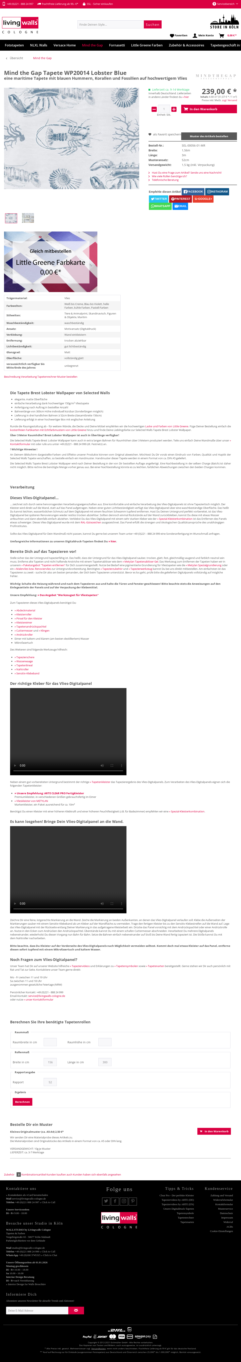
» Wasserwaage (24, 661)
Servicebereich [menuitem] (224, 4)
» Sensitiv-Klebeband (27, 673)
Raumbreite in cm (25, 1042)
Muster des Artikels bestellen (209, 136)
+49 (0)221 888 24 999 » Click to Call (35, 1251)
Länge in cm (75, 1062)
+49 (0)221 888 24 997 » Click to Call (35, 1202)
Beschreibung (12, 376)
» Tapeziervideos (80, 966)
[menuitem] (119, 24)
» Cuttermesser (24, 630)
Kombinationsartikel (33, 1174)
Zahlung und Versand (221, 1195)
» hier (185, 97)
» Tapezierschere (24, 657)
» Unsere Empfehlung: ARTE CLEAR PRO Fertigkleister (49, 793)
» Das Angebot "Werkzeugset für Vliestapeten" (68, 595)
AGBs (229, 1226)
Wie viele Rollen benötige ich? (167, 176)
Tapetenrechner (47, 376)
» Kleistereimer (23, 622)
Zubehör (12, 1174)
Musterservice (225, 1208)
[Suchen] (153, 24)
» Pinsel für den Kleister (28, 618)
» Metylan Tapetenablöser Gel (140, 561)
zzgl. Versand (229, 100)
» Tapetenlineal (24, 665)
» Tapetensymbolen (126, 966)
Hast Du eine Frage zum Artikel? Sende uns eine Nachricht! (185, 172)
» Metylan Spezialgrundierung (203, 565)
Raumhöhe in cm (79, 1042)
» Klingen (44, 630)
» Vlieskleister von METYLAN (31, 801)
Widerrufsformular (223, 1199)
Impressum (227, 1217)
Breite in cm (21, 1062)
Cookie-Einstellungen (221, 1231)
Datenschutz (226, 1213)
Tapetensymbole (185, 1213)
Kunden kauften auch (59, 1174)
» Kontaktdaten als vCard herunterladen (27, 1194)
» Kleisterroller (23, 614)
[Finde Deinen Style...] (119, 24)
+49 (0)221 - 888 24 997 (17, 4)
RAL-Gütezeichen (91, 522)
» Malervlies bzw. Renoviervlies (32, 569)
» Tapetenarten (155, 966)
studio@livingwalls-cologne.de (28, 1247)
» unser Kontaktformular (38, 999)
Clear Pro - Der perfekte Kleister (177, 1195)
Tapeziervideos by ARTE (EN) (178, 1204)
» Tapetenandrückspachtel (30, 626)
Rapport (18, 1082)
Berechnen (22, 1102)
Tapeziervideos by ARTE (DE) (178, 1199)
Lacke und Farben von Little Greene (166, 426)
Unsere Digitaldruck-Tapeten (178, 1208)
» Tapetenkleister (100, 782)
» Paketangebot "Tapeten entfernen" (43, 565)
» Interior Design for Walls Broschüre (26, 1284)
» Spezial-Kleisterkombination (175, 519)
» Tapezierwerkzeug (140, 569)
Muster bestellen (67, 376)
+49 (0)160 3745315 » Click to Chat (38, 1255)
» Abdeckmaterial (25, 610)
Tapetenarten (187, 1222)
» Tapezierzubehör (112, 569)
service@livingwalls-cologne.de (46, 996)
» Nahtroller (22, 669)
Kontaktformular (224, 1204)
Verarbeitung (29, 376)
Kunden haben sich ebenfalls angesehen (97, 1174)
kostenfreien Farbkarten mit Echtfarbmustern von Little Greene (48, 430)
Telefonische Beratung (163, 180)
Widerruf (228, 1222)
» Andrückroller (24, 634)
